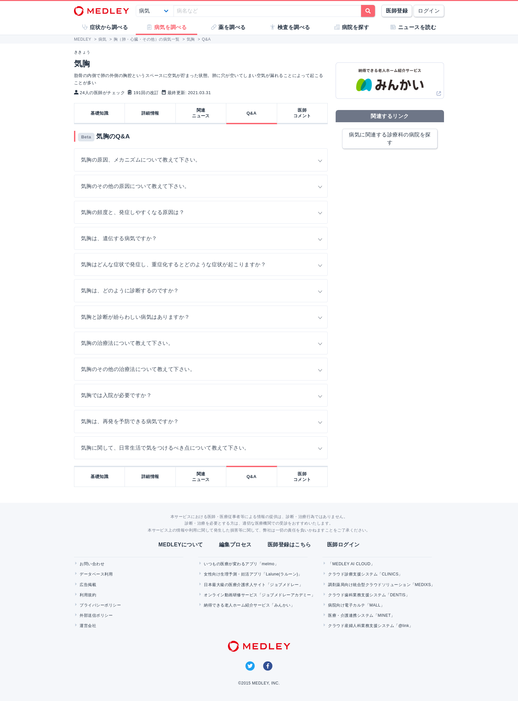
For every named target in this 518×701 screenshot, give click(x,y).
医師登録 (397, 11)
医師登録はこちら (289, 544)
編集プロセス (235, 544)
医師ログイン (343, 544)
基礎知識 (99, 113)
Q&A (251, 113)
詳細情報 (150, 113)
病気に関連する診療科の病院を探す (389, 138)
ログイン (429, 11)
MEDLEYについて (180, 544)
